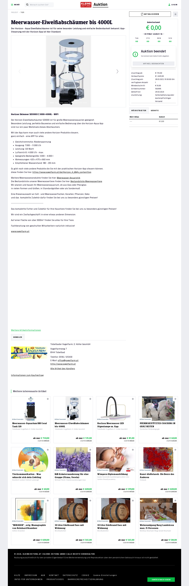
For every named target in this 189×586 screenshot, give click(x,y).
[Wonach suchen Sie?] (42, 4)
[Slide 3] (61, 102)
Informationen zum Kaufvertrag (27, 375)
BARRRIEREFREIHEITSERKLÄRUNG (85, 579)
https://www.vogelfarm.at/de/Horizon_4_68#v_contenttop (61, 172)
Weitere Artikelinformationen (26, 330)
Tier (22, 12)
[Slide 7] (80, 102)
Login (172, 5)
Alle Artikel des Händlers (62, 368)
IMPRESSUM (30, 575)
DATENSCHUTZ (70, 575)
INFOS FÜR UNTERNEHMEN (28, 579)
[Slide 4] (66, 102)
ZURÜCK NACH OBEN (161, 579)
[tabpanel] (68, 355)
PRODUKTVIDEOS (55, 579)
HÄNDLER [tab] (17, 337)
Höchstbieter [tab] (138, 110)
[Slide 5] (71, 102)
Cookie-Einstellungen (105, 575)
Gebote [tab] (155, 110)
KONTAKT (54, 575)
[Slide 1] (52, 102)
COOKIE (85, 575)
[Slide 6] (76, 102)
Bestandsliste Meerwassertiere (86, 181)
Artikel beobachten (153, 63)
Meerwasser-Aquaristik (68, 178)
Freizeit (14, 12)
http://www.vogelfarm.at (63, 364)
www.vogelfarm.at (20, 231)
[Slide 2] (57, 102)
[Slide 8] (85, 102)
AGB (43, 575)
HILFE (17, 575)
